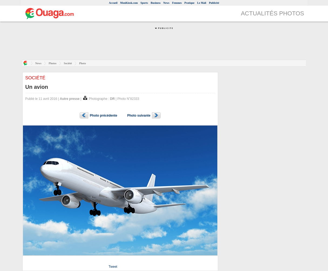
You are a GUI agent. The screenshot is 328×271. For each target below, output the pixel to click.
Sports (144, 2)
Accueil (113, 2)
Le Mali (201, 2)
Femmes (177, 2)
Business (156, 2)
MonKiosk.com (129, 2)
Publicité (214, 2)
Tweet (113, 267)
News (166, 2)
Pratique (189, 2)
